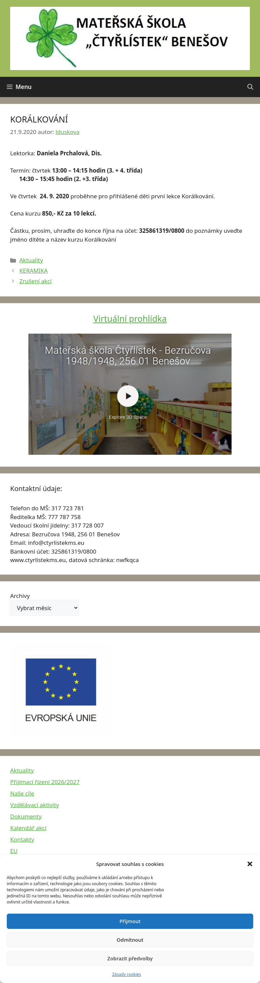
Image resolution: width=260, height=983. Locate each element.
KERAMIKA (33, 270)
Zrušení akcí (35, 281)
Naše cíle (22, 793)
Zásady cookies (126, 974)
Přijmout (130, 921)
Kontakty (22, 839)
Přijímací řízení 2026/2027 (45, 782)
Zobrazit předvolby (130, 958)
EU (14, 851)
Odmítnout (130, 939)
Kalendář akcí (28, 828)
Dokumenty (26, 816)
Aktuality (31, 260)
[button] (249, 864)
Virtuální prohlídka (130, 318)
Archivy (20, 596)
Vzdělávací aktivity (34, 805)
